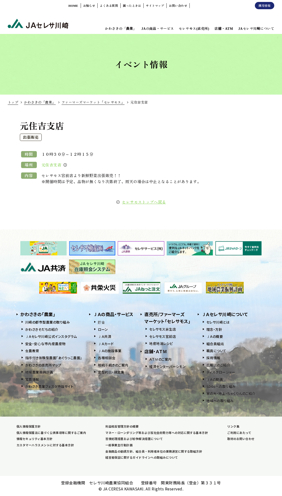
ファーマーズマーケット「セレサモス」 (93, 102)
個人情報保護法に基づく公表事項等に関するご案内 (51, 433)
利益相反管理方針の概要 (122, 426)
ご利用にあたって (239, 433)
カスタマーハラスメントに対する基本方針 (45, 445)
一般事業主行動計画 (119, 445)
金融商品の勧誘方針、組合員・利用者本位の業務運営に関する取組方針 (153, 451)
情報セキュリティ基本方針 (34, 439)
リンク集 (233, 426)
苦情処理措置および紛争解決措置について (134, 439)
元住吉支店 (54, 165)
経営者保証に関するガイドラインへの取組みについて (141, 457)
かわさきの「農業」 (39, 102)
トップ (13, 102)
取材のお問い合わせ (240, 439)
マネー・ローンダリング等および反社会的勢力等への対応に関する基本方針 (156, 433)
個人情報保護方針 (28, 426)
